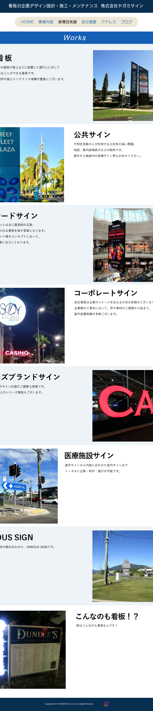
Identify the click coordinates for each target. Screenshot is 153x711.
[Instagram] (106, 704)
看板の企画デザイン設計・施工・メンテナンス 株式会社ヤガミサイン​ (76, 6)
